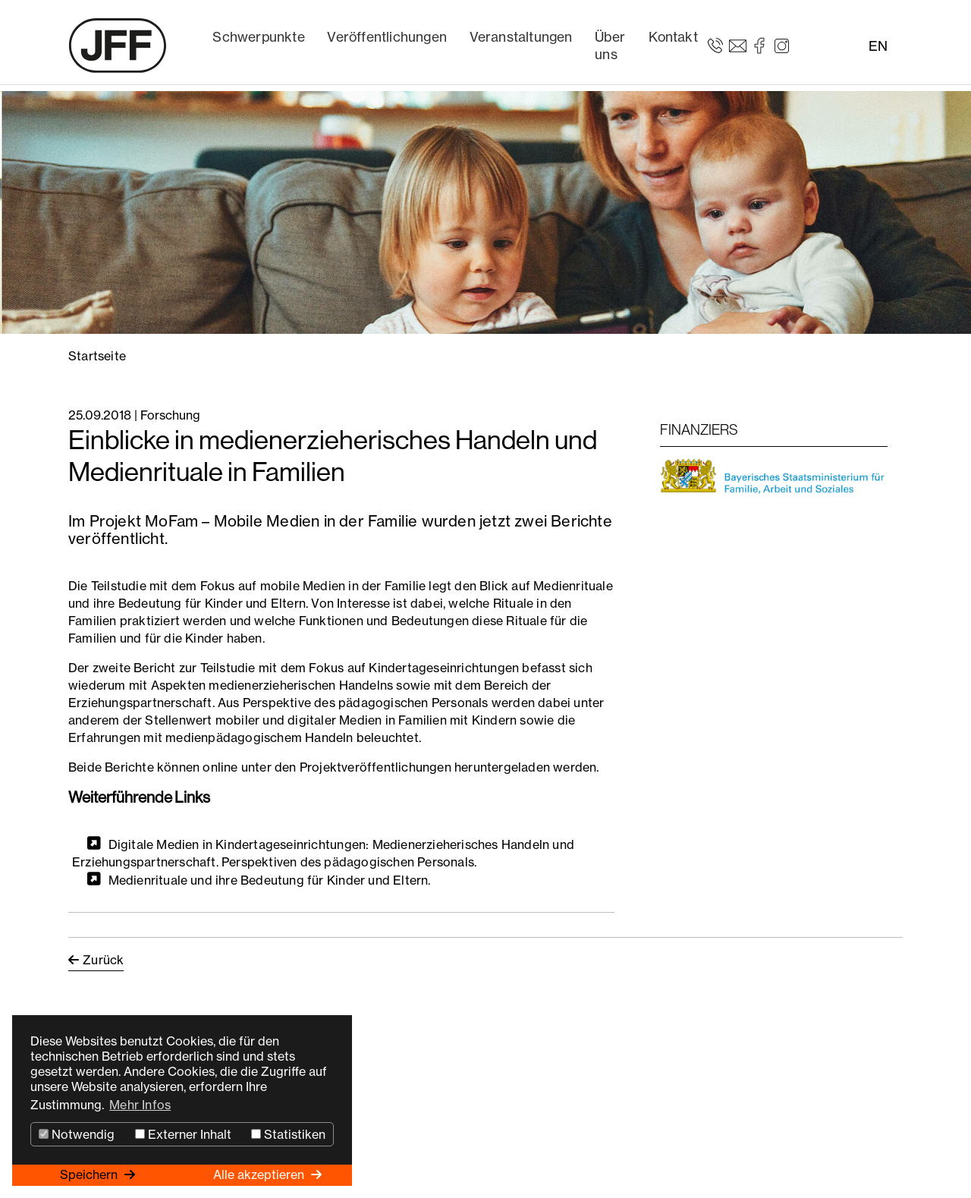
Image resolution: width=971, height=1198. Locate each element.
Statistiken (288, 1134)
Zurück (103, 959)
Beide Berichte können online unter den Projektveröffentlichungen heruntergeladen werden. (333, 767)
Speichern (90, 1174)
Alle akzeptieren (260, 1174)
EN (878, 46)
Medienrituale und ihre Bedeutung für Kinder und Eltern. (269, 879)
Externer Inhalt (183, 1134)
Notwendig (77, 1134)
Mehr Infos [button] (140, 1104)
